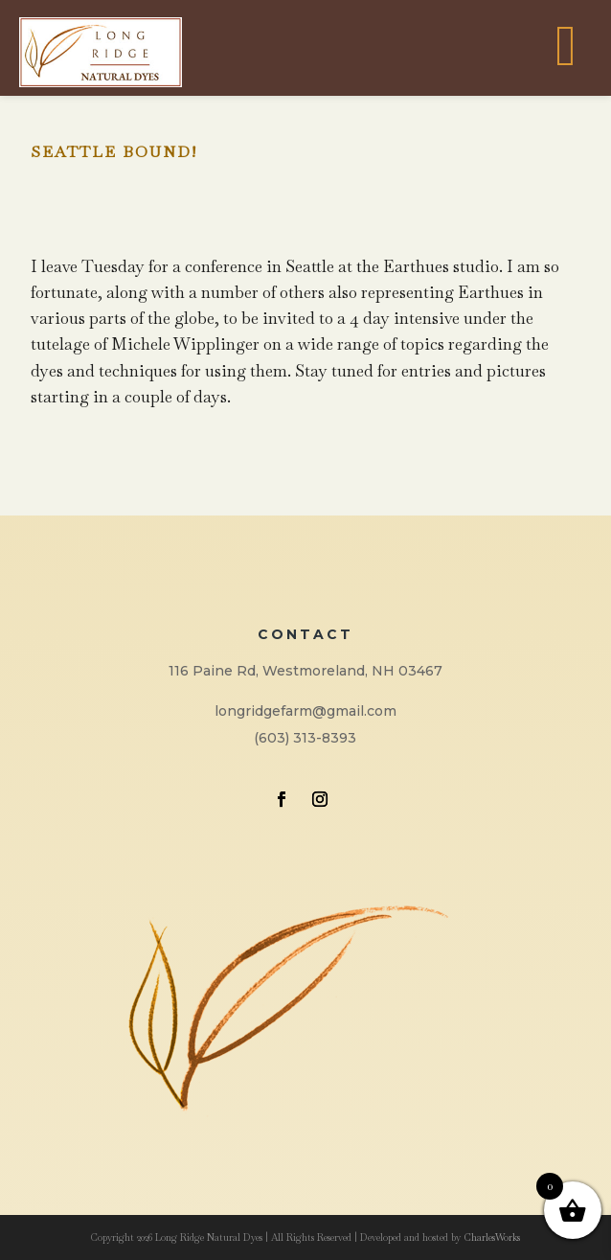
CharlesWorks (492, 1237)
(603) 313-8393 (305, 737)
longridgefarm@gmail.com (305, 711)
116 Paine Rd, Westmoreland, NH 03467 (305, 670)
